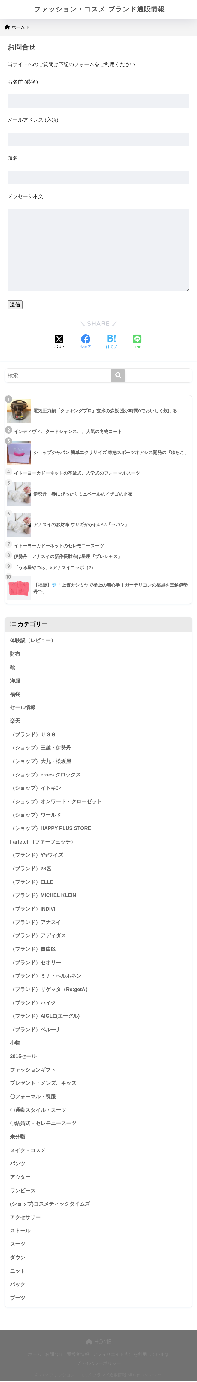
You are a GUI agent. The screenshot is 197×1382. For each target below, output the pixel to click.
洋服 (15, 681)
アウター (20, 1178)
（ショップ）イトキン (35, 788)
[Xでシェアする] (59, 342)
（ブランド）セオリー (35, 963)
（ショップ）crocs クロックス (45, 775)
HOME (98, 1343)
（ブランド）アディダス (38, 936)
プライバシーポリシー (98, 1364)
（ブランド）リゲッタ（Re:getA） (50, 990)
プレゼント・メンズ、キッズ (43, 1084)
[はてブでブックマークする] (111, 342)
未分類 (17, 1137)
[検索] (118, 375)
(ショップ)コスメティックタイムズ (50, 1205)
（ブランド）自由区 (33, 950)
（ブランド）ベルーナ (35, 1030)
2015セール (23, 1057)
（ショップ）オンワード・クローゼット (56, 802)
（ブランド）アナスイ (35, 923)
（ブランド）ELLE (31, 882)
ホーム (34, 1355)
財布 (15, 654)
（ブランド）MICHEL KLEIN (43, 896)
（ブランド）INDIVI (32, 909)
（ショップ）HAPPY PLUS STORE (50, 828)
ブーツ (17, 1299)
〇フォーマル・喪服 (33, 1097)
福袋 (15, 694)
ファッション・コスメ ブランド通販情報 (99, 9)
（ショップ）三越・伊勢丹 (40, 748)
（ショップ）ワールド (35, 815)
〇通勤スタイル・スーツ (38, 1111)
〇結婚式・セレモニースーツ (43, 1124)
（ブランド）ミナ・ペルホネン (45, 976)
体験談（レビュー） (33, 640)
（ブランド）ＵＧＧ (33, 734)
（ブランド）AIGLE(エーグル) (45, 1017)
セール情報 (22, 708)
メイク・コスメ (28, 1151)
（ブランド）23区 (30, 869)
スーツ (17, 1245)
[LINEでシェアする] (137, 342)
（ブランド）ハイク (33, 1003)
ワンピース (22, 1191)
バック (17, 1285)
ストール (20, 1231)
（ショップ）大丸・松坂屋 (40, 761)
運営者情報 (78, 1355)
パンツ (17, 1164)
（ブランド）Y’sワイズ (36, 856)
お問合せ (54, 1355)
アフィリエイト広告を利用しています (131, 1355)
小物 (15, 1043)
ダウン (17, 1258)
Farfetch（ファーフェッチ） (43, 842)
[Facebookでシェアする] (85, 342)
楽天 (15, 721)
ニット (17, 1272)
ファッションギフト (33, 1070)
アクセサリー (25, 1218)
